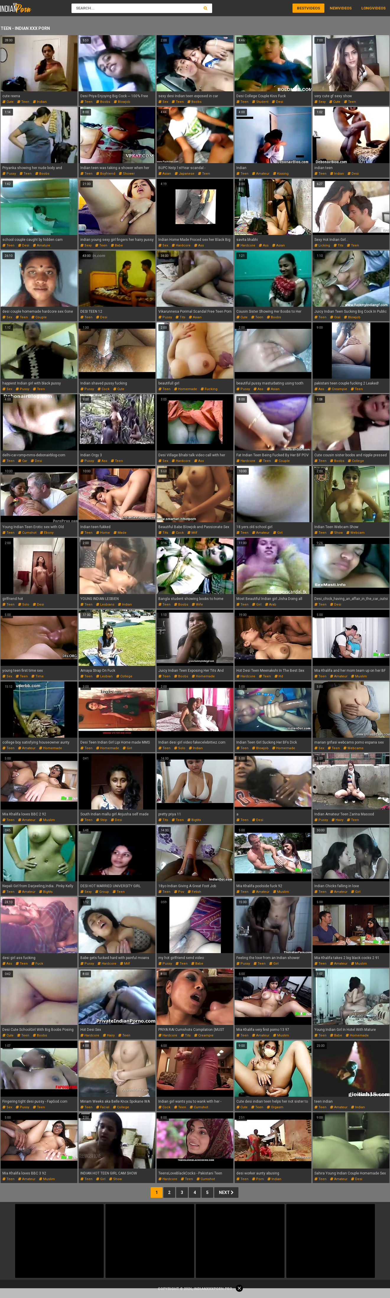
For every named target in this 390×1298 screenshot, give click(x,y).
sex (163, 102)
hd (278, 676)
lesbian (104, 676)
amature (41, 245)
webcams (353, 748)
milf (192, 533)
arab (270, 604)
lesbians (105, 604)
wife (197, 604)
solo (23, 604)
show (336, 533)
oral (335, 317)
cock (104, 389)
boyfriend (105, 174)
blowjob (122, 102)
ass (199, 245)
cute (8, 102)
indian (40, 102)
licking (322, 245)
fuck (37, 964)
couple (39, 317)
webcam (355, 533)
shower (127, 174)
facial (102, 1107)
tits (338, 245)
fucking (209, 389)
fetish (194, 892)
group (102, 892)
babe (117, 245)
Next (226, 1192)
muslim (359, 676)
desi (277, 102)
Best (301, 8)
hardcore (181, 245)
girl (277, 533)
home (103, 533)
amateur (260, 174)
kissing (281, 174)
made (119, 533)
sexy (320, 102)
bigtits (194, 820)
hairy (337, 820)
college (356, 461)
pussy (9, 174)
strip (101, 820)
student (260, 102)
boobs (103, 102)
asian (164, 174)
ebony (46, 533)
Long (366, 8)
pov (179, 892)
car (22, 461)
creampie (337, 389)
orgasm (275, 1107)
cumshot (27, 533)
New (334, 8)
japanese (184, 174)
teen (23, 102)
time (37, 676)
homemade (185, 389)
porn (258, 1179)
